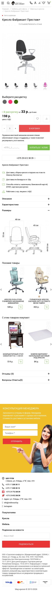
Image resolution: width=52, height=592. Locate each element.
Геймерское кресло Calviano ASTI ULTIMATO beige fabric (39, 301)
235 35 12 (13, 488)
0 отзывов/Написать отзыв (30, 24)
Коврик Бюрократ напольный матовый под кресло (39, 356)
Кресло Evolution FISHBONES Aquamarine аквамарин (13, 301)
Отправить (16, 441)
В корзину (34, 128)
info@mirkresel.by (11, 502)
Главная (5, 9)
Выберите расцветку (14, 97)
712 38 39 (13, 491)
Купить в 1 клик (39, 147)
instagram (8, 506)
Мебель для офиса (19, 9)
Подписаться (26, 544)
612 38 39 (13, 495)
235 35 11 (13, 484)
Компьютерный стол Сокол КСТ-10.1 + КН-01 (13, 355)
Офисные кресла (37, 9)
